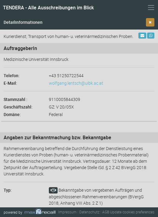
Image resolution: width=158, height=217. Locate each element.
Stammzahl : (15, 99)
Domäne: (12, 114)
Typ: (8, 190)
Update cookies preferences (132, 211)
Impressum (67, 211)
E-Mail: (10, 83)
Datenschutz (89, 211)
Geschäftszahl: (18, 107)
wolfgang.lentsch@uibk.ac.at (76, 83)
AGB (105, 211)
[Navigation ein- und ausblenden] (151, 7)
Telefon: (12, 75)
